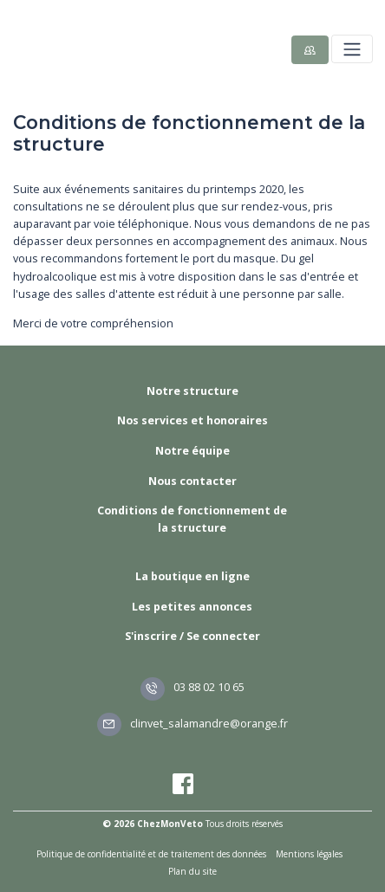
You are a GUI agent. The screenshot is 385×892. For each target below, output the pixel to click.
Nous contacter (192, 481)
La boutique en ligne (192, 576)
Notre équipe (192, 450)
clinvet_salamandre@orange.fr (192, 723)
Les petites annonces (192, 606)
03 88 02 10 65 (192, 687)
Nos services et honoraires (192, 420)
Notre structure (192, 391)
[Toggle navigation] (351, 49)
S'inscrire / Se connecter (192, 636)
